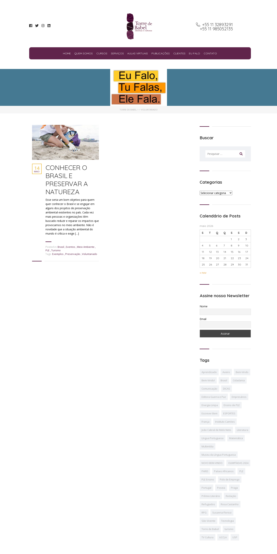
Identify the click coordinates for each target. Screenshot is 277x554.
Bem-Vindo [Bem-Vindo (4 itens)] (242, 372)
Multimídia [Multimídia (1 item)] (207, 446)
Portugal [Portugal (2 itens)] (206, 487)
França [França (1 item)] (205, 421)
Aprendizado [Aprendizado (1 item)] (209, 372)
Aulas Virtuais (137, 53)
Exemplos (58, 254)
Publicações (160, 53)
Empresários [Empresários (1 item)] (239, 397)
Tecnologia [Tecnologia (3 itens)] (227, 520)
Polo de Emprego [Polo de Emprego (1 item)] (230, 479)
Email (203, 319)
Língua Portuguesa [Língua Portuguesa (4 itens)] (212, 438)
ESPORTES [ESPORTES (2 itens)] (229, 413)
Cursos (101, 53)
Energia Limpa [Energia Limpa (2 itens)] (210, 405)
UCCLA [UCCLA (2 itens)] (223, 537)
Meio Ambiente (85, 247)
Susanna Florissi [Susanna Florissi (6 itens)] (222, 512)
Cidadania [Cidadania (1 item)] (239, 380)
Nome (204, 306)
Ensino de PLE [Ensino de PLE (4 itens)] (232, 405)
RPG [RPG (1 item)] (204, 512)
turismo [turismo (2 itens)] (229, 529)
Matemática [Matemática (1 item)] (236, 438)
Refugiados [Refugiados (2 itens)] (208, 504)
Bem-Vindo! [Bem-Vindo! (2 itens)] (208, 380)
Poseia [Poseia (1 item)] (221, 487)
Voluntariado (89, 254)
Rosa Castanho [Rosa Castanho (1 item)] (230, 504)
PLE (47, 250)
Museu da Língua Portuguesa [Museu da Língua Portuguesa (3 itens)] (219, 454)
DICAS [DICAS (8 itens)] (226, 388)
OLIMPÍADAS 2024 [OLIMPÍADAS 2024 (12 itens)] (238, 463)
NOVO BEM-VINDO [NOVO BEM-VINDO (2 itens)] (212, 463)
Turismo (56, 250)
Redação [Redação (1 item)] (231, 496)
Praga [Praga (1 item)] (234, 487)
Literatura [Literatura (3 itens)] (242, 430)
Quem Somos (83, 53)
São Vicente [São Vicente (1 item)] (208, 520)
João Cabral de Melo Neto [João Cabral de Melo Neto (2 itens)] (216, 430)
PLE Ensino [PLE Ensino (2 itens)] (208, 479)
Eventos (70, 247)
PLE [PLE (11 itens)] (241, 471)
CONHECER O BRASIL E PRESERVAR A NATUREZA (66, 179)
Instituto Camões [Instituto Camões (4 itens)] (225, 421)
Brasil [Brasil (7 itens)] (224, 380)
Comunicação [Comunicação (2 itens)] (209, 388)
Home (67, 53)
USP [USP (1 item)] (234, 537)
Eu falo (194, 53)
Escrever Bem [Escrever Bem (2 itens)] (209, 413)
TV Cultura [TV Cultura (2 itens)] (207, 537)
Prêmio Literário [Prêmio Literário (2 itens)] (211, 496)
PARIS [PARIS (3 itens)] (205, 471)
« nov (203, 273)
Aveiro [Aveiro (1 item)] (226, 372)
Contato (210, 53)
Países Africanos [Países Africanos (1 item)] (224, 471)
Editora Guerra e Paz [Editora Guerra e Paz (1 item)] (214, 397)
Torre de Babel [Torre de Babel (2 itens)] (210, 529)
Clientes (179, 53)
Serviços (117, 53)
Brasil (61, 247)
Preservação (73, 254)
